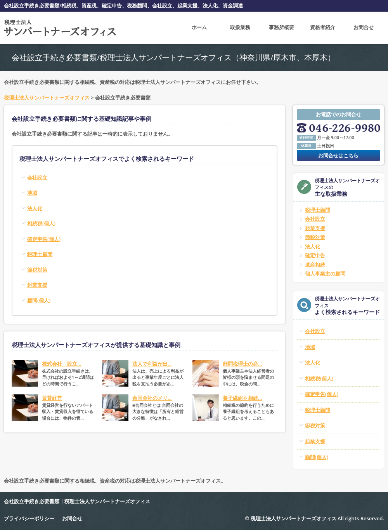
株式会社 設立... (61, 363)
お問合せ (363, 27)
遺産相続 (315, 264)
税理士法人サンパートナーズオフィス (47, 97)
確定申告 (315, 255)
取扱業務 (240, 27)
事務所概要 (281, 27)
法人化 (312, 246)
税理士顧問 (317, 209)
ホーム (199, 27)
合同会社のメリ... (152, 397)
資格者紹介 (322, 27)
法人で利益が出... (152, 363)
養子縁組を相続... (242, 397)
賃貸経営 (52, 397)
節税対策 (315, 237)
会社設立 (315, 218)
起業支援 (315, 228)
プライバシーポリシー (29, 518)
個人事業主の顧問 (325, 273)
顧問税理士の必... (242, 363)
